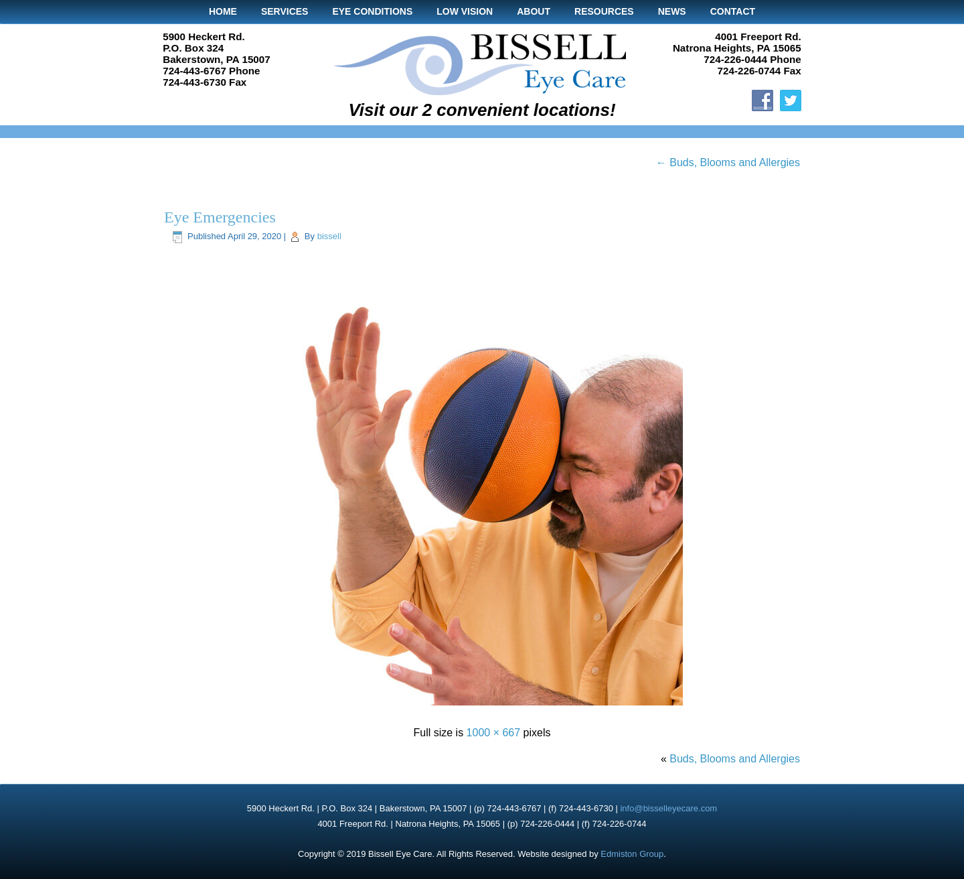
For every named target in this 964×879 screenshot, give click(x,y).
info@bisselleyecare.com (668, 808)
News (672, 11)
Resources (604, 11)
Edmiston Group (631, 854)
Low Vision (464, 11)
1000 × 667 (494, 732)
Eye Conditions (372, 11)
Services (285, 11)
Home (223, 11)
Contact (732, 11)
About (533, 11)
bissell (329, 236)
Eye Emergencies (220, 217)
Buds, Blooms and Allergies (728, 162)
